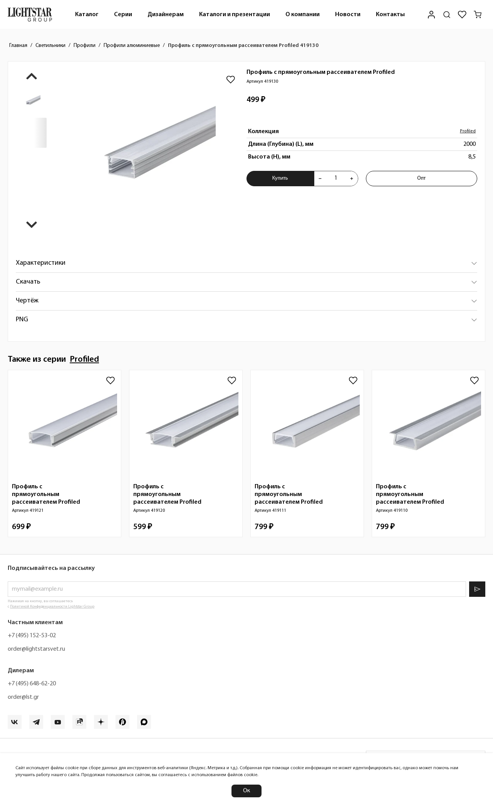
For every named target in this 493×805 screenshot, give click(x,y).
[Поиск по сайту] (446, 14)
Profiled (468, 131)
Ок (246, 791)
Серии (123, 15)
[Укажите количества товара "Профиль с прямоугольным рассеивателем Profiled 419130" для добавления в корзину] (335, 178)
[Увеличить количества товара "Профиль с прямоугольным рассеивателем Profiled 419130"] (351, 178)
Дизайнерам (166, 15)
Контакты (390, 15)
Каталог (87, 15)
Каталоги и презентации (234, 15)
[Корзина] (477, 14)
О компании (302, 15)
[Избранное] (462, 14)
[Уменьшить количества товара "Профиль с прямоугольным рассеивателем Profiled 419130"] (320, 178)
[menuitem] (86, 14)
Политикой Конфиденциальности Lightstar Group (52, 607)
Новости (348, 15)
